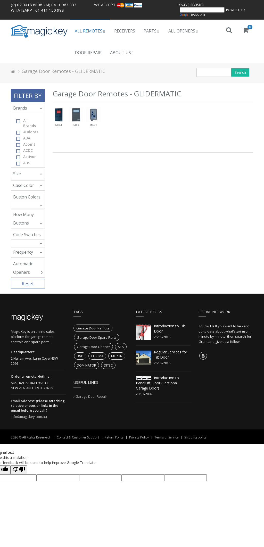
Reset (28, 283)
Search (240, 72)
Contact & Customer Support (78, 437)
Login (182, 5)
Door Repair (88, 52)
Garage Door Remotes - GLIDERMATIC (63, 71)
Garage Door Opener (93, 346)
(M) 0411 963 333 (60, 4)
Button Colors (28, 198)
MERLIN (116, 356)
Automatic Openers (28, 268)
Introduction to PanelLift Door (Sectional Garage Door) (157, 383)
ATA (121, 346)
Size (28, 174)
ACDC (24, 150)
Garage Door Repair (91, 396)
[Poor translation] (19, 469)
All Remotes (90, 31)
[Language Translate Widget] (202, 10)
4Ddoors (27, 132)
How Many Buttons (28, 219)
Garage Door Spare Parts (97, 337)
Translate (193, 15)
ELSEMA (97, 356)
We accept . (118, 4)
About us (122, 52)
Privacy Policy (139, 437)
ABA (23, 138)
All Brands (26, 123)
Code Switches (28, 236)
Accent (25, 144)
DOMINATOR (86, 365)
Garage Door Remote (93, 328)
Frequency (28, 252)
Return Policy (114, 437)
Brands (28, 108)
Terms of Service (166, 437)
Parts (151, 31)
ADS (23, 162)
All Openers (183, 31)
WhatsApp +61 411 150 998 (37, 10)
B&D (80, 356)
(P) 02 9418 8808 (26, 4)
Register (197, 5)
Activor (26, 156)
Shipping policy (195, 437)
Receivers (124, 31)
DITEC (108, 365)
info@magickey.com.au (29, 416)
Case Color (28, 185)
